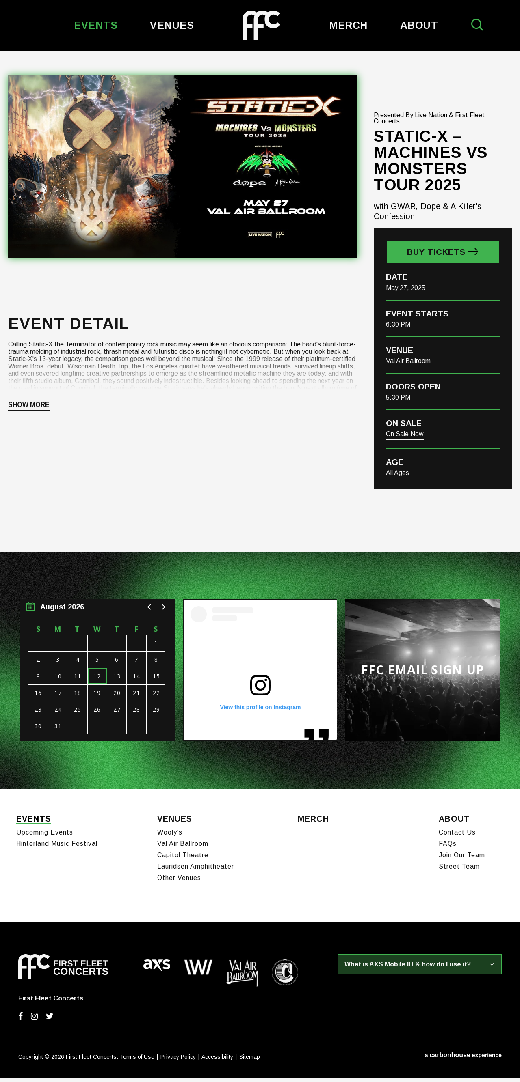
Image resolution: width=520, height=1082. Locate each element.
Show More (29, 410)
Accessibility (217, 1060)
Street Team (459, 870)
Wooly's (169, 835)
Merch (348, 25)
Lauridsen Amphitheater (195, 870)
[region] (97, 675)
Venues (172, 25)
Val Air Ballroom (182, 847)
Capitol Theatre (182, 858)
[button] (149, 612)
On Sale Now (405, 439)
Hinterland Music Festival (57, 847)
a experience (463, 1058)
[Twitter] (50, 1020)
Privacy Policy (178, 1060)
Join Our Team (462, 858)
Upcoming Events (44, 835)
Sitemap (249, 1060)
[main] (260, 423)
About (419, 25)
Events (95, 25)
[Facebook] (20, 1020)
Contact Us (457, 835)
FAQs (448, 847)
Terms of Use (137, 1060)
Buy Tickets (436, 257)
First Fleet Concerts (261, 25)
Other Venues (179, 881)
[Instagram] (34, 1020)
